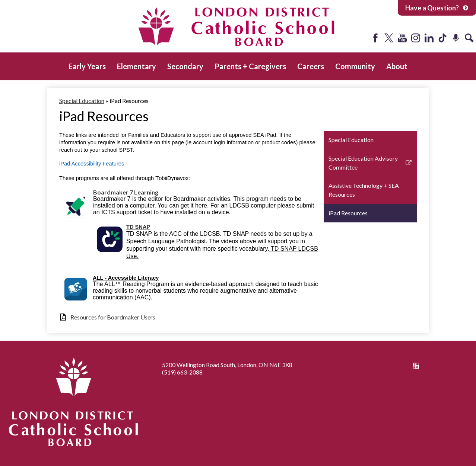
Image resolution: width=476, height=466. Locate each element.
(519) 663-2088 (182, 372)
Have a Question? (437, 8)
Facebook (375, 37)
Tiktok (442, 37)
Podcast (455, 37)
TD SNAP (138, 227)
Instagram (415, 37)
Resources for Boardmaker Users (112, 317)
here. (202, 205)
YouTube (402, 37)
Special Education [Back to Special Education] (81, 100)
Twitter (388, 37)
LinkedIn (429, 37)
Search (469, 37)
